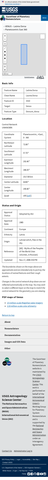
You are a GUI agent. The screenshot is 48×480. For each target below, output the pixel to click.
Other (7, 348)
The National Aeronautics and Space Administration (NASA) (14, 407)
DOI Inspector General (32, 468)
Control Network (9, 124)
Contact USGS (7, 462)
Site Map (35, 459)
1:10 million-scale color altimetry (21, 306)
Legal (18, 459)
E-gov (15, 471)
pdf (29, 195)
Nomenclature (12, 328)
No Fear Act (23, 471)
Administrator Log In (23, 451)
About (8, 322)
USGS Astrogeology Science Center (14, 398)
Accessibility (26, 459)
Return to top (8, 315)
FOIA (31, 471)
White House (7, 471)
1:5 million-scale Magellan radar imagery (25, 302)
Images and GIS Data (15, 342)
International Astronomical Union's (38, 400)
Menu (44, 18)
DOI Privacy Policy (8, 459)
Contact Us (7, 451)
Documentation (12, 335)
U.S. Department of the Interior (12, 468)
